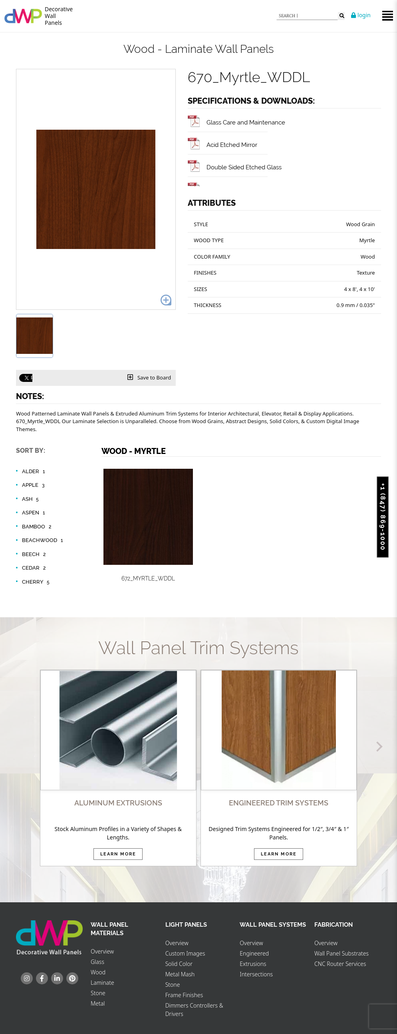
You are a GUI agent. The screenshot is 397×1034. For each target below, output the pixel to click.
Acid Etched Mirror (222, 144)
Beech (35, 554)
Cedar (35, 568)
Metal (98, 1003)
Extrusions (253, 964)
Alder (34, 471)
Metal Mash (180, 974)
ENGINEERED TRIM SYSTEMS (278, 803)
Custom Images (185, 953)
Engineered (254, 953)
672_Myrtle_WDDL (148, 578)
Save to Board (149, 377)
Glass (97, 962)
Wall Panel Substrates (341, 953)
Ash (31, 499)
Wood (98, 972)
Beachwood (43, 540)
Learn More (118, 854)
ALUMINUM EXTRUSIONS (118, 803)
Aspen (34, 512)
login (361, 15)
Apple (34, 485)
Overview (102, 951)
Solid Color (179, 964)
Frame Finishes (184, 995)
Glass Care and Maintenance (236, 122)
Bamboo (37, 526)
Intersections (256, 974)
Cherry (37, 582)
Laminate (102, 982)
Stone (98, 993)
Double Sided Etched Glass (235, 167)
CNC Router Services (340, 964)
